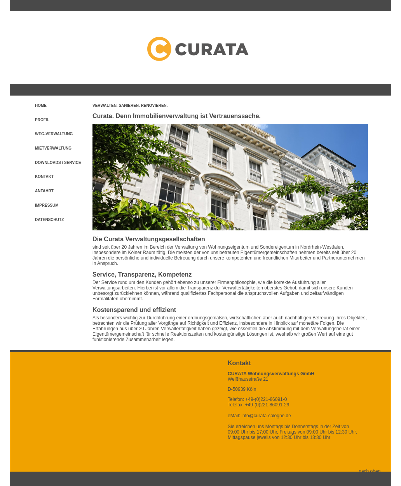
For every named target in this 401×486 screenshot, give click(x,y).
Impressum (47, 205)
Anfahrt (44, 191)
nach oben (375, 471)
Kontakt (44, 176)
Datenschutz (49, 220)
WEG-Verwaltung (54, 134)
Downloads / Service (58, 162)
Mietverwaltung (53, 148)
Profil (42, 120)
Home (41, 105)
